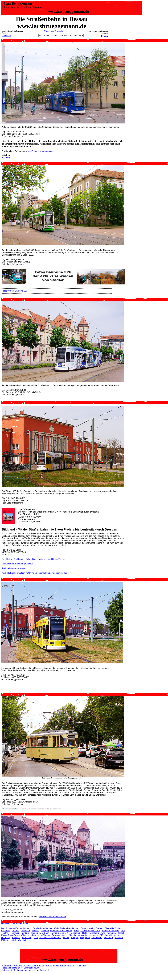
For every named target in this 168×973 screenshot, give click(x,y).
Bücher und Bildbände (56, 965)
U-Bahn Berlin (58, 928)
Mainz (95, 935)
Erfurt (76, 931)
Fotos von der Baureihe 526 (14, 291)
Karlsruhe (111, 933)
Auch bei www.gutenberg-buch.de (17, 564)
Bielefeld (109, 928)
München (104, 935)
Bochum (118, 928)
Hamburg (25, 933)
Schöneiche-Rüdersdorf (50, 938)
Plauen (4, 940)
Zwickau (22, 940)
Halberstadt (75, 933)
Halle (84, 933)
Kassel (121, 933)
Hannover (14, 933)
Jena (103, 933)
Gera (123, 931)
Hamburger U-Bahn (40, 933)
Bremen (99, 928)
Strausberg (27, 938)
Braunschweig (87, 928)
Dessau (35, 931)
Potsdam (119, 938)
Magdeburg (85, 935)
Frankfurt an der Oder (90, 931)
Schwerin (16, 938)
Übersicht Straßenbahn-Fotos (14, 924)
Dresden (104, 36)
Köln (23, 935)
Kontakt (71, 965)
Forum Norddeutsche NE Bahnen (29, 965)
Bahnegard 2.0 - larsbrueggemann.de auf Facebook (25, 970)
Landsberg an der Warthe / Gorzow (43, 935)
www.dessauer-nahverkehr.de (52, 917)
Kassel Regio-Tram (10, 935)
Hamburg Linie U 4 (59, 933)
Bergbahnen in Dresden (61, 931)
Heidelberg (94, 933)
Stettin (66, 938)
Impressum (7, 965)
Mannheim (74, 935)
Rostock (13, 940)
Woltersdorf (96, 938)
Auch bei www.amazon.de (14, 568)
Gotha (5, 933)
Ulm (36, 938)
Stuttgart (74, 938)
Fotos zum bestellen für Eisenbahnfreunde (21, 968)
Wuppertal (85, 938)
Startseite (81, 965)
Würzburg (108, 938)
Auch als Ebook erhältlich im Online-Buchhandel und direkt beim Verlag (34, 573)
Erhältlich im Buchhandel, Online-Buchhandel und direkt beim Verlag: (33, 559)
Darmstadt (6, 35)
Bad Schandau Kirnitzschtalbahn (16, 928)
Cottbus (15, 931)
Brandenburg (73, 928)
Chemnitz (5, 931)
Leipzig (64, 935)
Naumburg (115, 935)
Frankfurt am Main (110, 931)
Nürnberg (5, 938)
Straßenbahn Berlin (42, 928)
